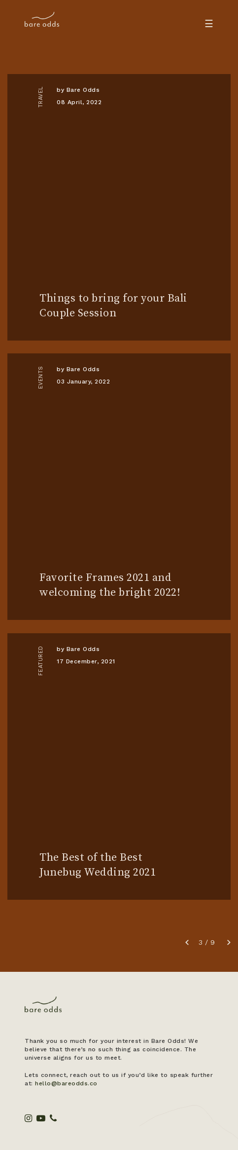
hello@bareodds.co (66, 1083)
